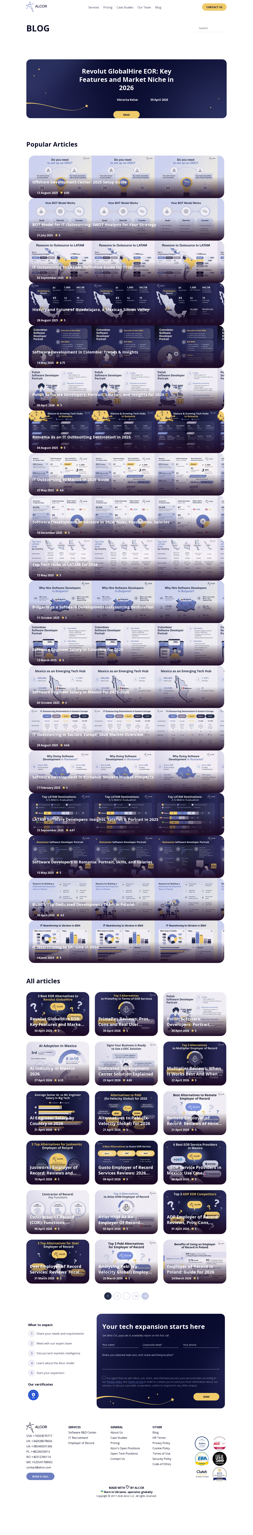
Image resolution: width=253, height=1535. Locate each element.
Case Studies (125, 7)
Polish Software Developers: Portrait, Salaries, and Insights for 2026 (98, 394)
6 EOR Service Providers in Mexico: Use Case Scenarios (194, 1170)
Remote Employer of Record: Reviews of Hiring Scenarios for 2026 (194, 1120)
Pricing (107, 7)
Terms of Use (136, 1381)
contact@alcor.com (38, 1467)
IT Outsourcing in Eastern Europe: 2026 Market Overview (87, 734)
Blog (158, 7)
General (117, 1427)
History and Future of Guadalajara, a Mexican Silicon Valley (90, 309)
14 (135, 1296)
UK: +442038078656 (39, 1441)
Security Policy (162, 1459)
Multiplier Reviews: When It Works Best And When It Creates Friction (194, 1071)
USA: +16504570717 (39, 1436)
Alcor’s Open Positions (125, 1448)
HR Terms (159, 1438)
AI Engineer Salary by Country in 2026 (52, 1120)
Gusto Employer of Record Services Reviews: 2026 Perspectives (125, 1170)
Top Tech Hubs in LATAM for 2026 (65, 564)
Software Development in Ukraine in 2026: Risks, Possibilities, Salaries (101, 521)
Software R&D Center (82, 1432)
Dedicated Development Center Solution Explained (125, 1071)
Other (157, 1427)
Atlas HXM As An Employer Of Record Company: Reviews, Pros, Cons (124, 1219)
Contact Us (214, 7)
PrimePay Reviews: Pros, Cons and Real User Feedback (124, 1021)
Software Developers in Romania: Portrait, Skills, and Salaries (92, 861)
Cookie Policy (161, 1448)
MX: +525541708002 (39, 1462)
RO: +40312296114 (38, 1457)
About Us (117, 1432)
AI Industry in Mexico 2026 (52, 1071)
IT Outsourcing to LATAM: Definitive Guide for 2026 (82, 267)
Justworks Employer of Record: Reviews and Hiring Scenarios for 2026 (56, 1170)
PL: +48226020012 (38, 1452)
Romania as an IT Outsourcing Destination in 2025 (81, 436)
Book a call (40, 1476)
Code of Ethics (162, 1464)
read (126, 114)
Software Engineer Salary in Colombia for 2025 (77, 649)
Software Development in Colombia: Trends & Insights (85, 352)
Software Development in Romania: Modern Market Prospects (93, 776)
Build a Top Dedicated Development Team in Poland (83, 904)
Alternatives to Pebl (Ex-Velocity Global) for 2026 (124, 1120)
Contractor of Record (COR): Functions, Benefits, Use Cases (52, 1219)
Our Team (144, 7)
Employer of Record (81, 1443)
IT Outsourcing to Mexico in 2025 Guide (70, 479)
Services (93, 7)
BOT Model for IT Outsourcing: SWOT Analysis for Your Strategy (94, 224)
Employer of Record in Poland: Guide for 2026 (190, 1269)
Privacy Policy (114, 1381)
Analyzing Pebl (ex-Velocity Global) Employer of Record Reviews (125, 1269)
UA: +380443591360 (39, 1446)
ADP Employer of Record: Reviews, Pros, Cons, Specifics (193, 1219)
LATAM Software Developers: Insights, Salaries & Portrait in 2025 (95, 819)
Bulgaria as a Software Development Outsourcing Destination (93, 606)
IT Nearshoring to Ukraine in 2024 (65, 946)
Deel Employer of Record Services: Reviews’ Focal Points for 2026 (55, 1269)
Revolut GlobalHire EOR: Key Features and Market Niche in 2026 (126, 79)
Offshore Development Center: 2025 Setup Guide (79, 182)
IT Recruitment (78, 1438)
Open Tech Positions (124, 1453)
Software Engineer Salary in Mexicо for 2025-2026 (80, 691)
